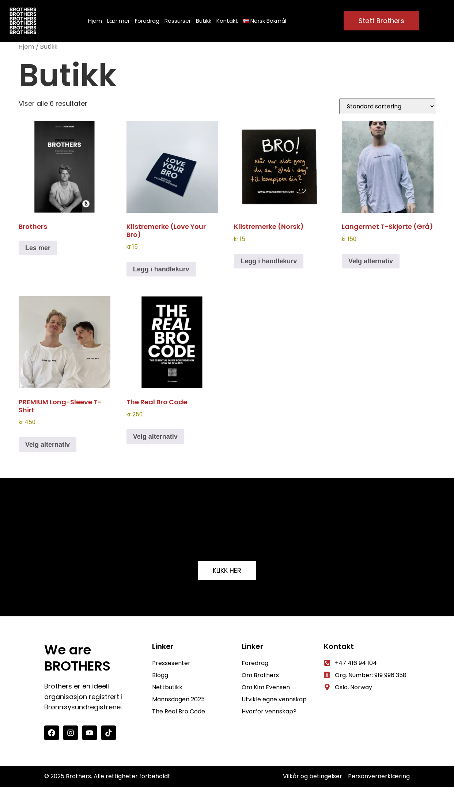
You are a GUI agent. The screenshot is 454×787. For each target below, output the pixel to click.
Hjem (95, 21)
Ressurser (177, 21)
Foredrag (147, 21)
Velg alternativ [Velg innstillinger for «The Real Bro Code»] (155, 436)
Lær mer (118, 21)
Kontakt (227, 21)
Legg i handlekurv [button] (161, 269)
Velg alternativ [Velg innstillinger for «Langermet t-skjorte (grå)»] (370, 261)
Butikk (203, 21)
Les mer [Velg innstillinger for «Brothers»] (37, 248)
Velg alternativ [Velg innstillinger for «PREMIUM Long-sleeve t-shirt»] (47, 444)
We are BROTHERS (77, 658)
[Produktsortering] (387, 106)
